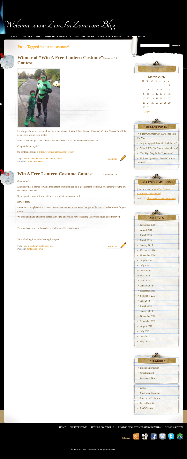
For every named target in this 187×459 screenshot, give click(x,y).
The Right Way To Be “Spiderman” (156, 153)
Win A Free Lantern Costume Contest (55, 173)
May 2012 (145, 341)
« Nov (147, 111)
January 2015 (146, 245)
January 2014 (146, 285)
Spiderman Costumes (150, 393)
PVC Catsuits (146, 408)
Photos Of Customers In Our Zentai (99, 36)
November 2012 (147, 316)
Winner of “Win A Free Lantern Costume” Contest (60, 60)
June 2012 (145, 336)
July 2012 (144, 331)
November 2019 (147, 225)
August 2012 (146, 326)
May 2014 (145, 275)
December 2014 (147, 250)
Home (13, 36)
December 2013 (147, 290)
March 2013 (146, 306)
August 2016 (146, 230)
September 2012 (147, 321)
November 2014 (147, 255)
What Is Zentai (136, 36)
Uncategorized (147, 373)
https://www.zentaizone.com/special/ (56, 152)
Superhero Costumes (150, 398)
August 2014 (146, 260)
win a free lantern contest (51, 158)
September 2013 (147, 295)
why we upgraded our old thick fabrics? (158, 143)
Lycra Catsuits (147, 403)
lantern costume (30, 158)
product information (149, 367)
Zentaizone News (34, 161)
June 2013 (145, 301)
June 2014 (145, 270)
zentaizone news (46, 246)
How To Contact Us (58, 36)
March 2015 (146, 240)
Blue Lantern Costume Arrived (161, 198)
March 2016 (146, 235)
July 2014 (144, 265)
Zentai (143, 388)
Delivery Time (31, 36)
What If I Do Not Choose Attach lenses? (159, 148)
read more (112, 159)
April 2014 (145, 280)
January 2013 (146, 311)
